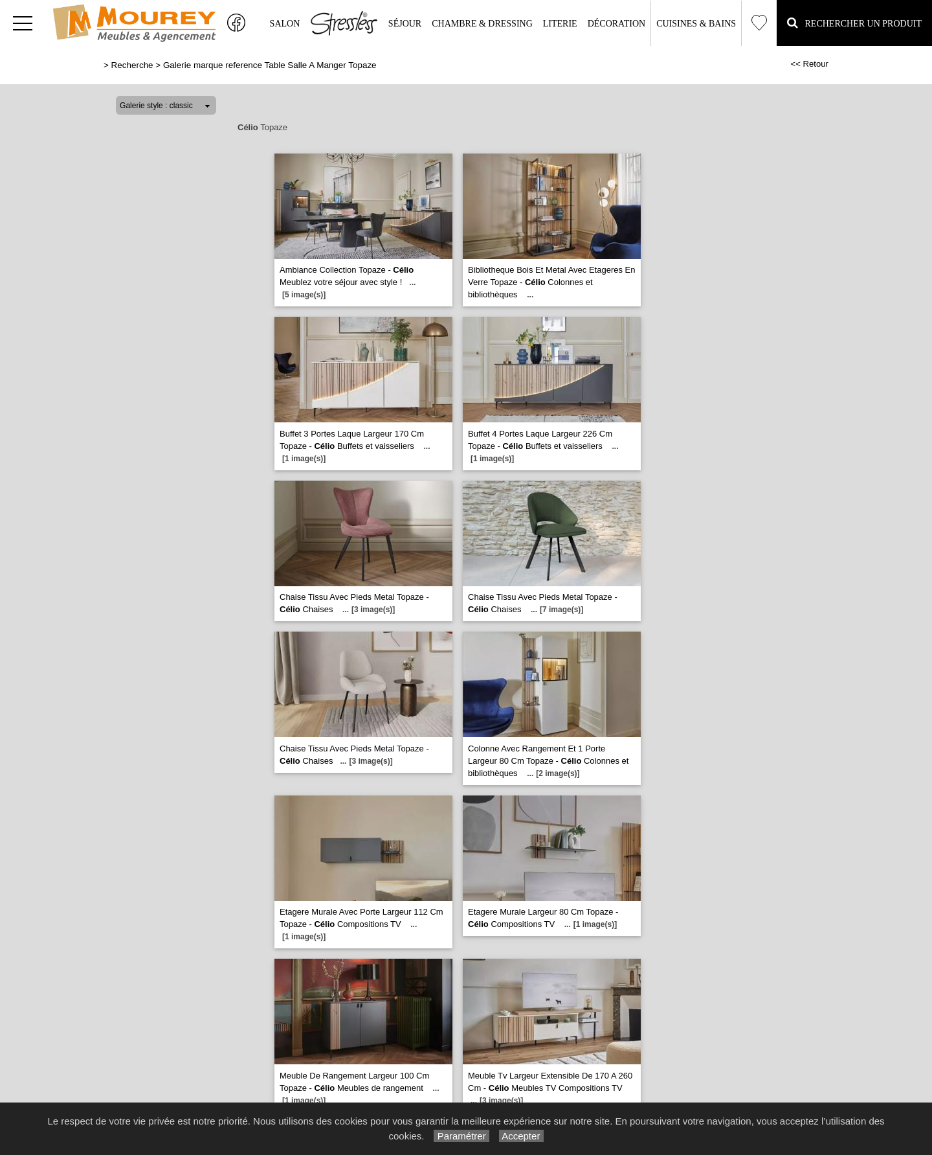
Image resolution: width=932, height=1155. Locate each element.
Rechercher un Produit (854, 23)
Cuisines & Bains (696, 24)
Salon (285, 24)
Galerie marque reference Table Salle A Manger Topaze (270, 65)
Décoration (616, 24)
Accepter (521, 1135)
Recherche (132, 65)
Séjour (404, 24)
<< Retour (809, 64)
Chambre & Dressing (482, 24)
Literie (560, 24)
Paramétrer (461, 1135)
